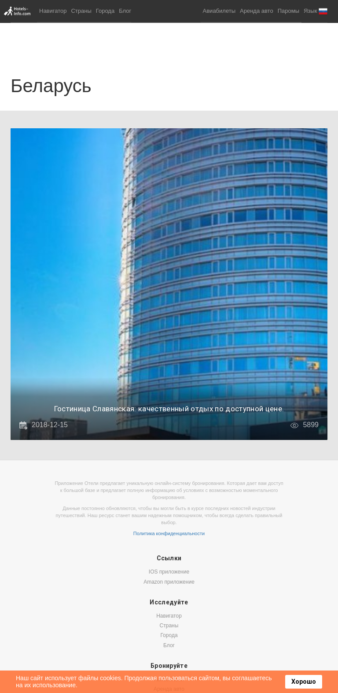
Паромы (288, 10)
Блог (125, 10)
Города (105, 10)
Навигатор (52, 10)
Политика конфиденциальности (169, 533)
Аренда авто (256, 10)
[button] (315, 11)
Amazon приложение (169, 582)
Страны (81, 10)
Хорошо (303, 681)
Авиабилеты (219, 10)
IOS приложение (169, 572)
